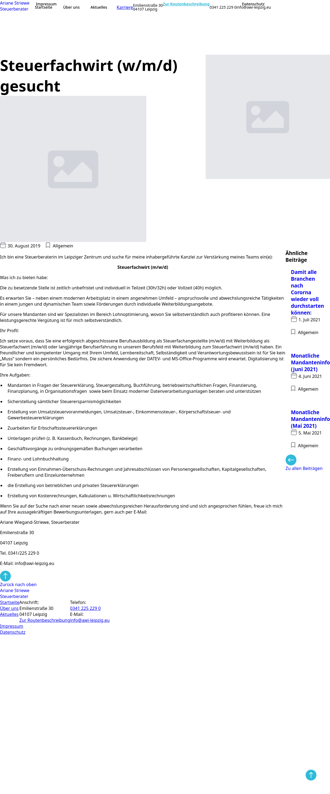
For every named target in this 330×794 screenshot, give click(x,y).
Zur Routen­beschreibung (45, 620)
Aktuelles (98, 7)
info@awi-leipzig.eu (254, 7)
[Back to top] (311, 775)
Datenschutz (253, 4)
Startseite (43, 7)
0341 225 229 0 (223, 7)
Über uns (71, 7)
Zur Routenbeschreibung (186, 4)
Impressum (46, 4)
